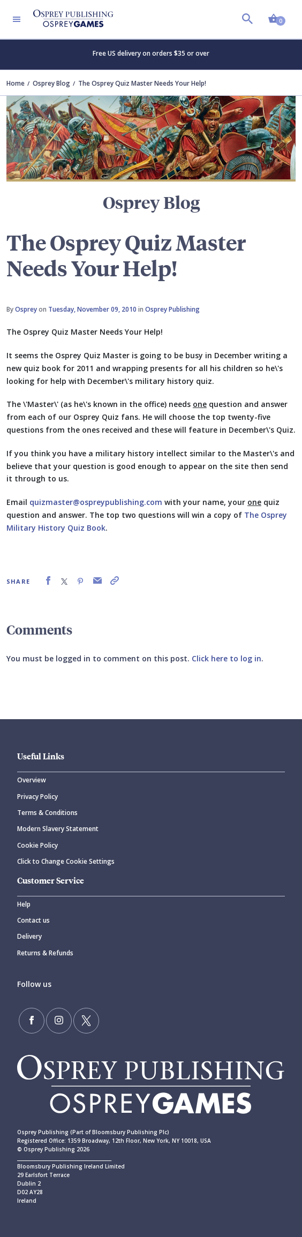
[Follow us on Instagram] (59, 1021)
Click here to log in (226, 658)
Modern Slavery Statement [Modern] (58, 828)
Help (24, 904)
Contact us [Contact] (33, 920)
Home (15, 83)
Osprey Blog (51, 83)
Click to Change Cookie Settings (66, 861)
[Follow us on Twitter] (86, 1021)
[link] (48, 581)
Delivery (29, 936)
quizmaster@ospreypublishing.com (95, 502)
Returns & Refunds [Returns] (45, 952)
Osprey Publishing (172, 309)
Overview (31, 780)
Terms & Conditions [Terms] (47, 812)
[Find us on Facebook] (31, 1021)
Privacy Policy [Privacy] (37, 796)
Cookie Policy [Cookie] (37, 845)
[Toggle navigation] (16, 19)
